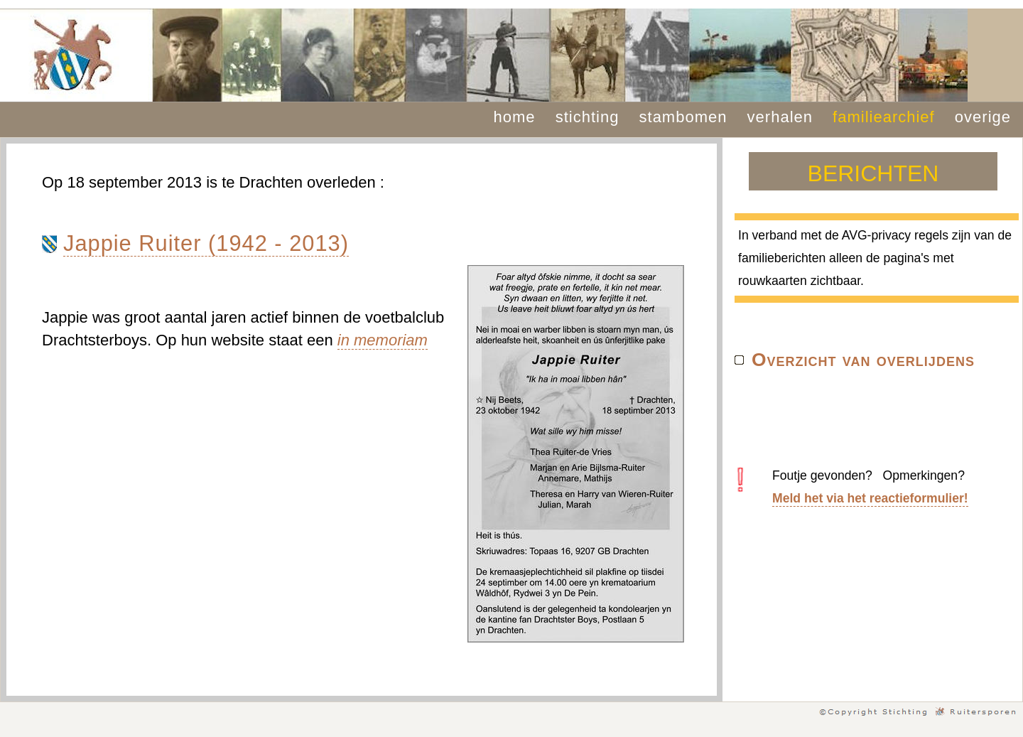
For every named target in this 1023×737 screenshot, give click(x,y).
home (515, 117)
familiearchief (884, 117)
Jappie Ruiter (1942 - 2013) (206, 243)
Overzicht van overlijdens (863, 359)
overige (983, 117)
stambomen (683, 117)
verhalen (780, 117)
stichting (587, 117)
